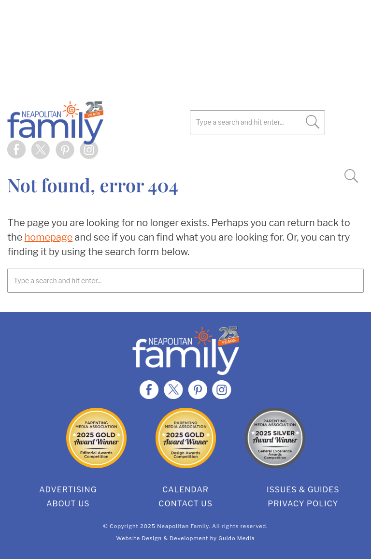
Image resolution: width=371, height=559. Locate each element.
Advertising (68, 489)
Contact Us (185, 503)
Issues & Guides (303, 489)
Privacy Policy (303, 503)
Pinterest (65, 149)
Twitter (41, 149)
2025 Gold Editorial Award (96, 438)
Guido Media (236, 538)
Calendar (185, 489)
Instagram (89, 149)
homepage (49, 237)
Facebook (17, 149)
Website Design (139, 538)
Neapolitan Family (99, 122)
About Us (68, 503)
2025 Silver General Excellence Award (275, 438)
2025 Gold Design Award (186, 438)
